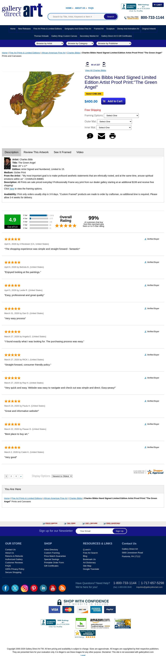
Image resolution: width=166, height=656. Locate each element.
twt (15, 588)
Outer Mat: (91, 121)
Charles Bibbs (73, 52)
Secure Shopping (13, 572)
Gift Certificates (51, 566)
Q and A (87, 549)
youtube (52, 588)
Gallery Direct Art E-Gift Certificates (116, 36)
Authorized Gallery (14, 559)
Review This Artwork (36, 152)
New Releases (24, 29)
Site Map (87, 566)
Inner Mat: (90, 127)
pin (34, 588)
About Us (80, 8)
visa (54, 609)
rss (62, 588)
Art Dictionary (89, 562)
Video (79, 152)
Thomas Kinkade (41, 36)
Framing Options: (94, 115)
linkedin (43, 588)
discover (82, 609)
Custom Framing (52, 553)
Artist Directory (51, 549)
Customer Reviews (14, 562)
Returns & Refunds (14, 556)
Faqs (91, 8)
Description (11, 152)
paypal (110, 609)
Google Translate (91, 569)
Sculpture (110, 29)
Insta (24, 588)
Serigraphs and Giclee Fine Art (78, 29)
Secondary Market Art (89, 36)
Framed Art (98, 29)
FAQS (8, 566)
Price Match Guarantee (55, 556)
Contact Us (10, 549)
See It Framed (62, 152)
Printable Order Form (54, 562)
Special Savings (51, 559)
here (12, 188)
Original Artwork (149, 29)
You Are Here (13, 489)
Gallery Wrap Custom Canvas (64, 36)
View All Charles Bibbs (95, 70)
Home (69, 8)
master (68, 609)
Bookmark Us (89, 559)
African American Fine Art (53, 52)
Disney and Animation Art (128, 29)
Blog (85, 556)
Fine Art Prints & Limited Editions (48, 29)
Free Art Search (90, 553)
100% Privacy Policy (14, 569)
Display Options (41, 476)
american (96, 609)
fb (5, 588)
